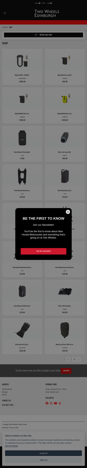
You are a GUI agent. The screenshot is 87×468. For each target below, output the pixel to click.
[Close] (68, 212)
